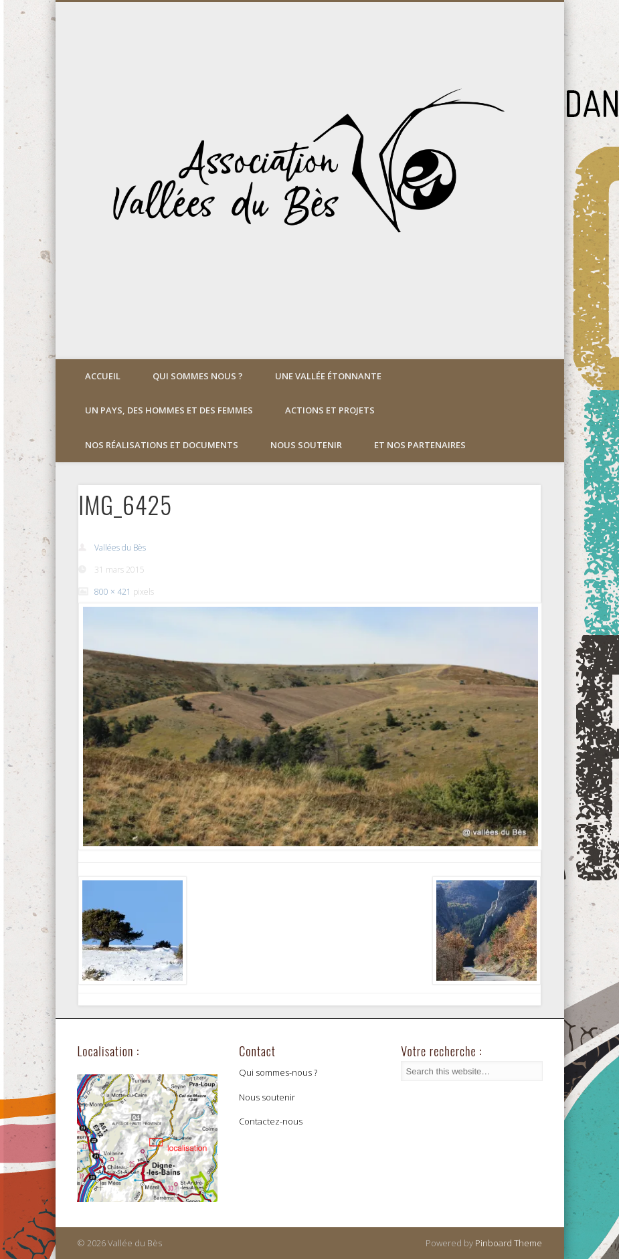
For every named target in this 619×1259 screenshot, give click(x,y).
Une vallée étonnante (328, 376)
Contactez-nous (270, 1121)
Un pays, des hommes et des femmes (169, 410)
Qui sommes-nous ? (278, 1072)
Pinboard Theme (508, 1243)
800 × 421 (112, 591)
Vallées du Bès (120, 547)
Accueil (102, 376)
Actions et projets (330, 410)
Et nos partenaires (420, 445)
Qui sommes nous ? (198, 376)
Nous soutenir (306, 445)
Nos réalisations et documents (161, 445)
